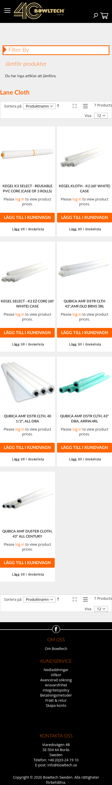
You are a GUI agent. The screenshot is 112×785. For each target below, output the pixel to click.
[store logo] (39, 11)
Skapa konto (56, 705)
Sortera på (12, 106)
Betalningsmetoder (56, 695)
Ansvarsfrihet (56, 685)
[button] (84, 229)
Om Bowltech (56, 648)
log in (19, 199)
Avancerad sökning (56, 679)
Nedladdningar (55, 669)
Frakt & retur (55, 700)
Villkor (56, 674)
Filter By (18, 50)
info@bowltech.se (62, 765)
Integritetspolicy (56, 690)
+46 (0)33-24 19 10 (63, 759)
